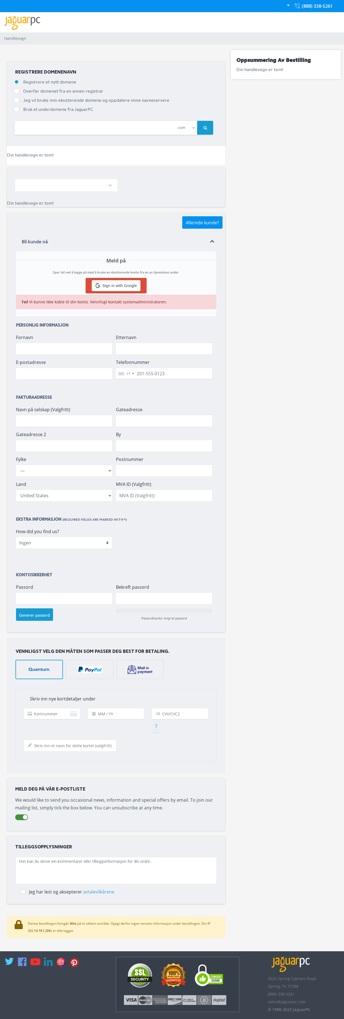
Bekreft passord (132, 587)
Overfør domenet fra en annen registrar (63, 91)
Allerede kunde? (202, 223)
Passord (24, 587)
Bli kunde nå (35, 242)
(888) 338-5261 (313, 7)
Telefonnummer (133, 362)
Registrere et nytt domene (49, 82)
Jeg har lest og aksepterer (71, 892)
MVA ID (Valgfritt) (133, 484)
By (118, 434)
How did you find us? (37, 531)
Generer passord (34, 615)
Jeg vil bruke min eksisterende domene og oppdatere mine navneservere (96, 100)
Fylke (21, 459)
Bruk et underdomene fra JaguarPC (58, 110)
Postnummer (130, 459)
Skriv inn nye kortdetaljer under (58, 699)
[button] (116, 285)
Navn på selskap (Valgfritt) (43, 409)
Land (21, 484)
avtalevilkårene (98, 892)
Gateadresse (129, 409)
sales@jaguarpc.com (287, 1001)
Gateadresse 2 (31, 434)
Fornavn (24, 337)
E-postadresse (31, 362)
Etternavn (126, 337)
